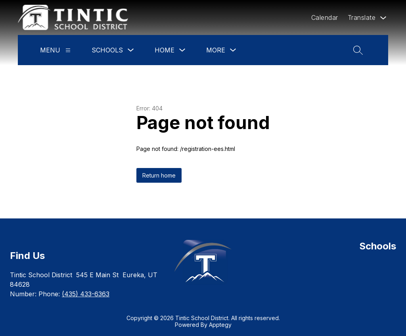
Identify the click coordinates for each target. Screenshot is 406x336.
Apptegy (220, 324)
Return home (159, 175)
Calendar (324, 17)
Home (164, 50)
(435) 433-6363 (85, 294)
